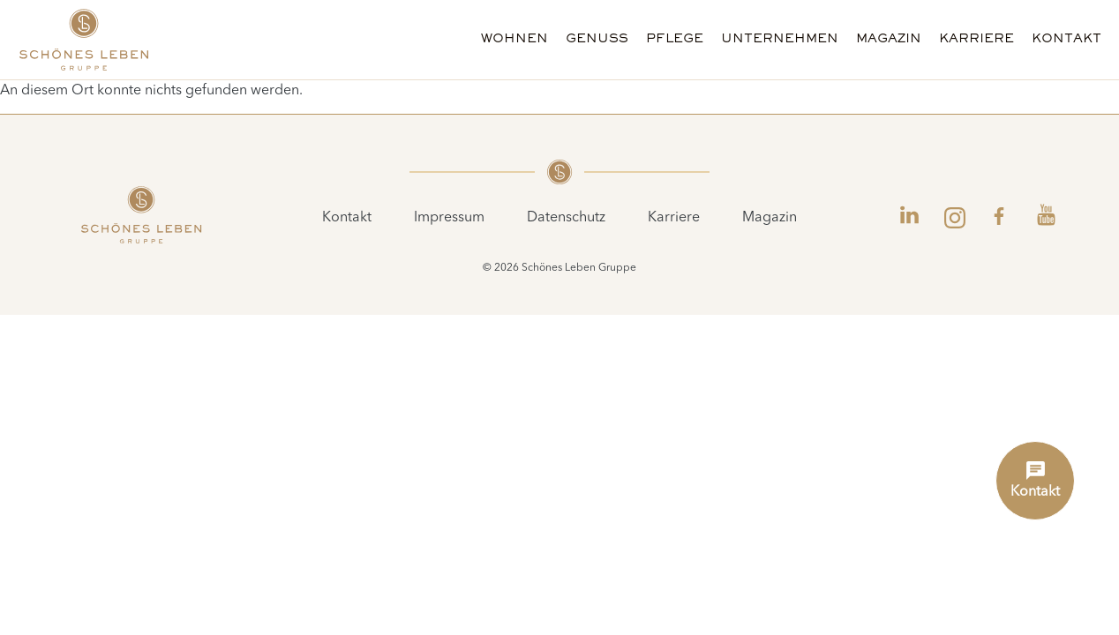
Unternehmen (779, 39)
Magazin (888, 39)
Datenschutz (566, 218)
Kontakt (1066, 39)
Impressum (449, 218)
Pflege (674, 39)
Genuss (597, 39)
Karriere (976, 39)
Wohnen (514, 39)
